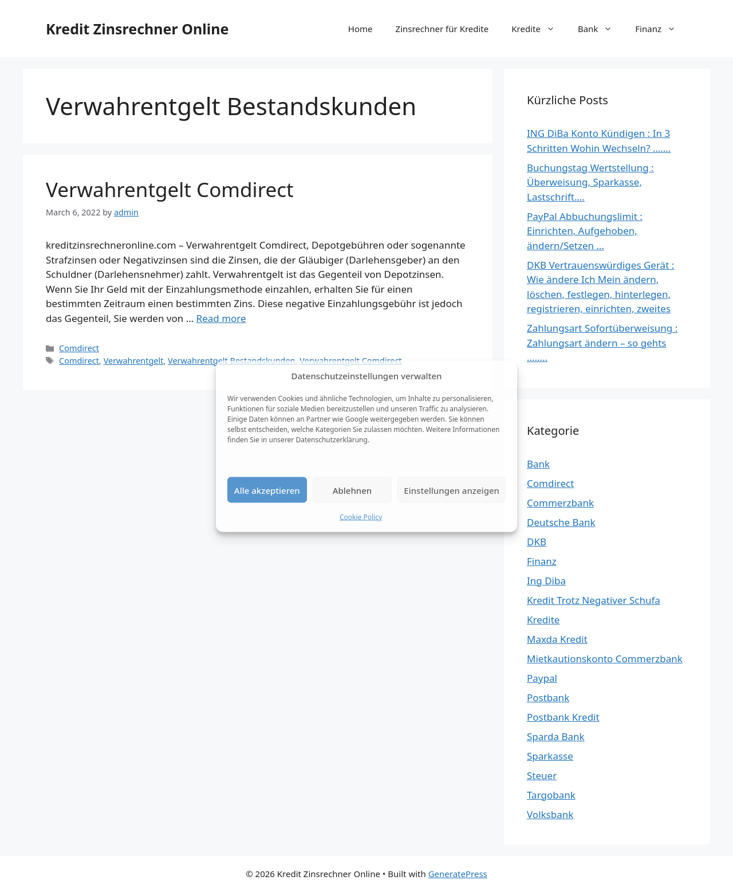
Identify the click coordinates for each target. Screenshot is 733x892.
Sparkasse (550, 756)
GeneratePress (457, 873)
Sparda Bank (556, 736)
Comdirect (79, 348)
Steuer (542, 775)
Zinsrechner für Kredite (442, 28)
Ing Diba (546, 580)
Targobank (551, 794)
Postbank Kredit (563, 717)
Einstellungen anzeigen (451, 490)
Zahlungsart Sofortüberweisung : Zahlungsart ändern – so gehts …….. (602, 342)
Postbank (548, 697)
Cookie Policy (361, 517)
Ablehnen (352, 490)
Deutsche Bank (561, 522)
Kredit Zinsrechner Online (137, 28)
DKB (536, 541)
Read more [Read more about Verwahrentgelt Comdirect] (221, 318)
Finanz (661, 28)
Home (360, 28)
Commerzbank (560, 502)
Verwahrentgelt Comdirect (170, 189)
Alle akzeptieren (267, 490)
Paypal (542, 678)
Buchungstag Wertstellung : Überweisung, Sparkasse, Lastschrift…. (590, 182)
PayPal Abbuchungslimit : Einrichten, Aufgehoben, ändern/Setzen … (585, 231)
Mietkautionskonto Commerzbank (605, 658)
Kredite (538, 28)
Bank (601, 28)
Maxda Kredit (557, 639)
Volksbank (550, 814)
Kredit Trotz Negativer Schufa (593, 600)
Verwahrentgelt (134, 360)
